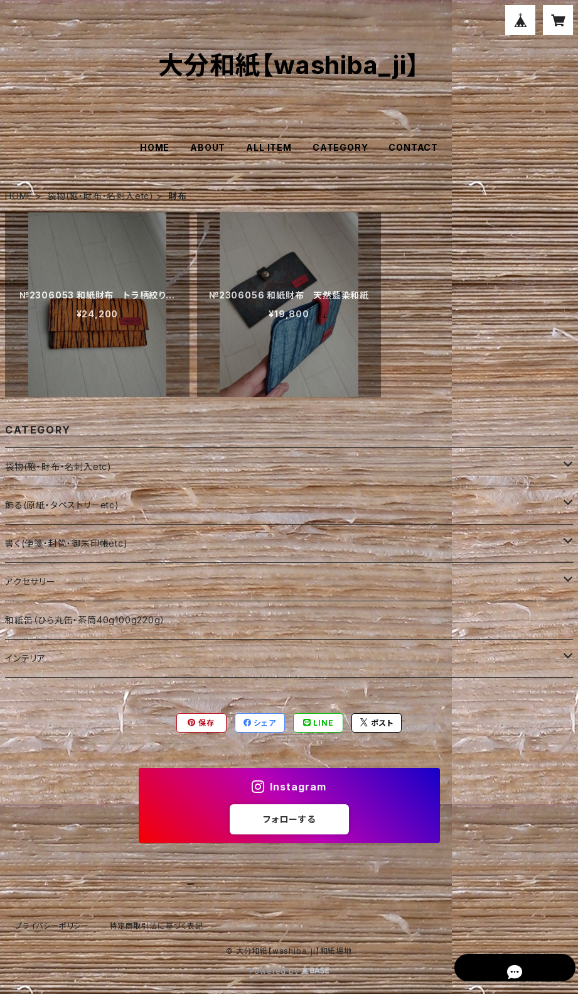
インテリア (25, 658)
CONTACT (413, 147)
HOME (154, 147)
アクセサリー (30, 581)
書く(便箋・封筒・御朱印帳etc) (66, 543)
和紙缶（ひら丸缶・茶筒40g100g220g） (85, 619)
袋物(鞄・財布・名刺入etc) (100, 195)
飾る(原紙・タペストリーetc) (62, 505)
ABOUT (207, 147)
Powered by (289, 971)
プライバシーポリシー (52, 926)
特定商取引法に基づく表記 (156, 926)
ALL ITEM (268, 147)
